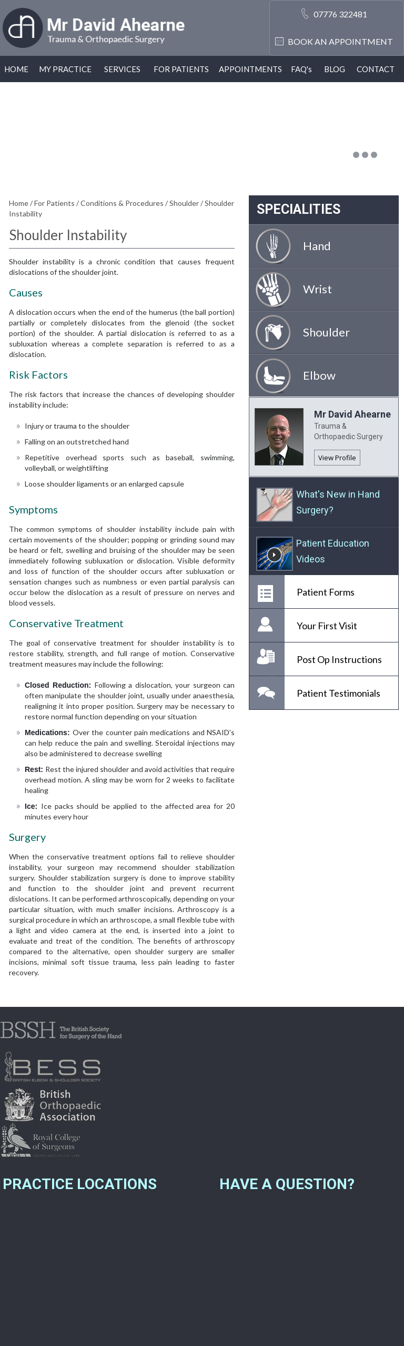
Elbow (319, 375)
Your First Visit (327, 625)
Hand (317, 246)
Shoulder (184, 203)
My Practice (65, 69)
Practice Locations (80, 1184)
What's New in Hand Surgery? (338, 502)
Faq (301, 69)
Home (16, 69)
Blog (334, 69)
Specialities (298, 209)
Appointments (250, 69)
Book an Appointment (340, 41)
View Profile (337, 457)
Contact (376, 69)
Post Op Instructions (339, 659)
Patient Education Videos (332, 551)
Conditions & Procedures (122, 203)
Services (122, 69)
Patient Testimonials (338, 693)
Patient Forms (326, 592)
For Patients (181, 69)
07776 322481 (340, 14)
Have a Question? (287, 1184)
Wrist (317, 289)
